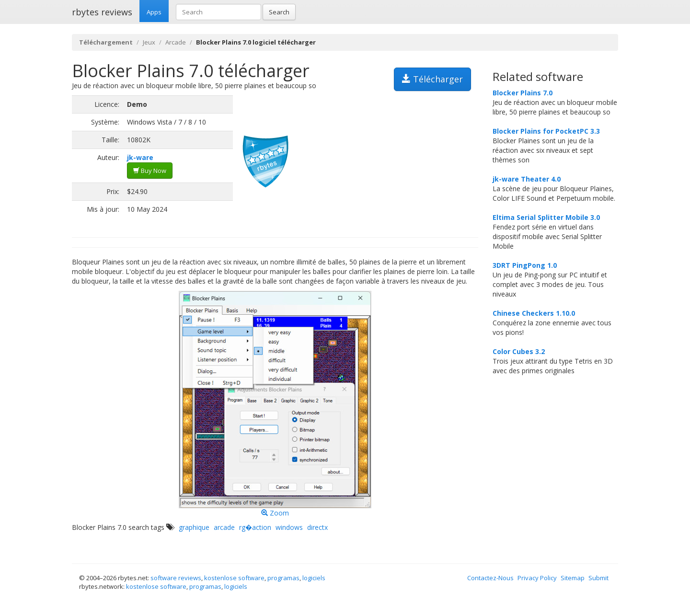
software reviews (175, 577)
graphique (194, 527)
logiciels (313, 577)
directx (317, 527)
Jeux (149, 42)
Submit (598, 577)
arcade (224, 527)
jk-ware (140, 157)
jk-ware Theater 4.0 (527, 178)
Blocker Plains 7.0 (522, 92)
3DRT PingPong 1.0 (525, 265)
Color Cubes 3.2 (519, 351)
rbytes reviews (102, 12)
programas (283, 577)
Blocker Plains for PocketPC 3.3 (546, 131)
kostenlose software (234, 577)
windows (289, 527)
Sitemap (573, 577)
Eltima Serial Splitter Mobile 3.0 (546, 217)
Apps (154, 12)
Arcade (175, 42)
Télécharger (432, 79)
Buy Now (149, 170)
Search (279, 12)
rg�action (255, 527)
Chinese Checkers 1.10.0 (534, 313)
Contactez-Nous (490, 577)
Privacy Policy (537, 577)
